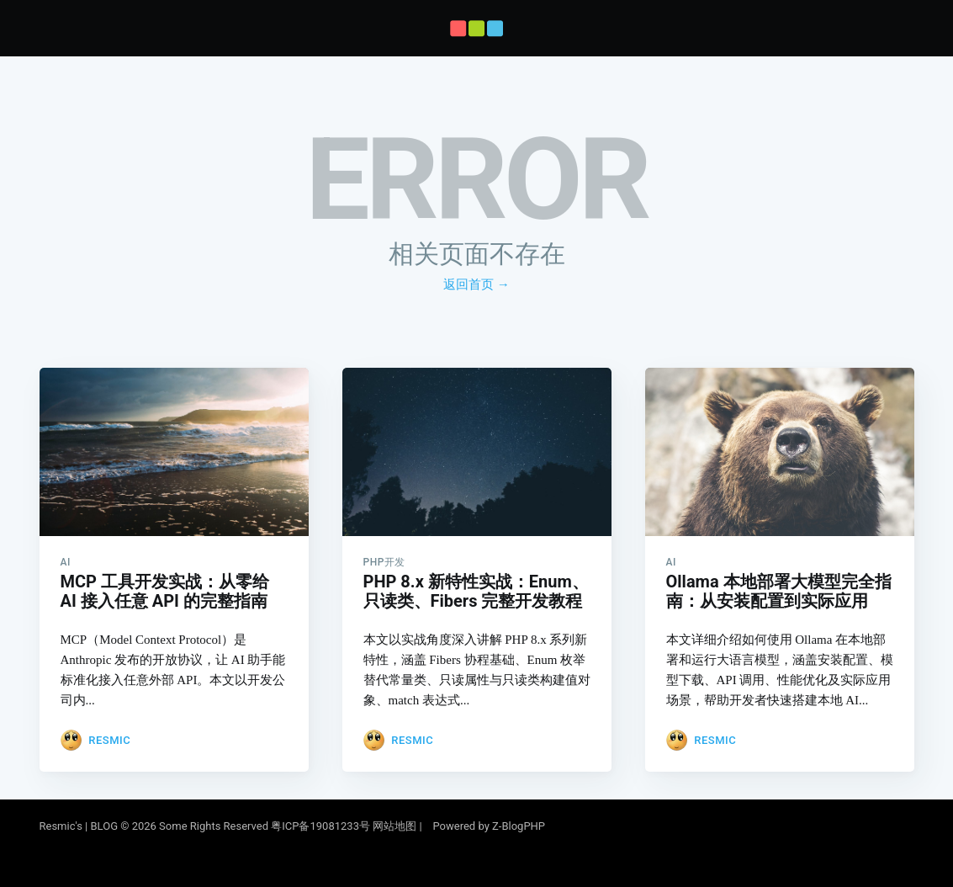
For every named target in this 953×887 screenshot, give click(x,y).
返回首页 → (476, 284)
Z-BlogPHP (518, 826)
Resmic (109, 733)
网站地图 (394, 826)
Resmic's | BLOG (80, 826)
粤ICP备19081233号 (320, 826)
